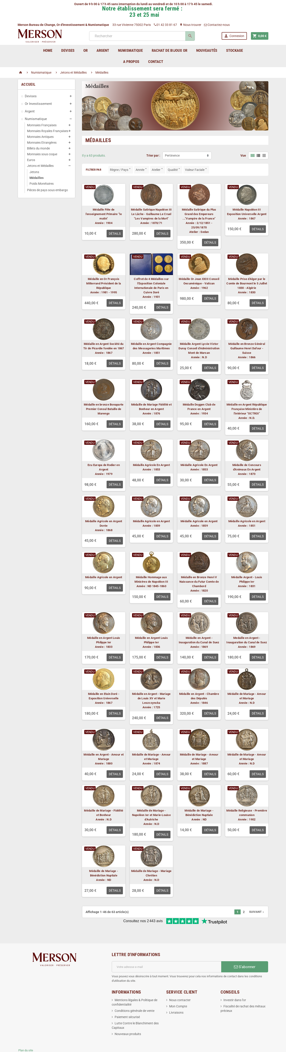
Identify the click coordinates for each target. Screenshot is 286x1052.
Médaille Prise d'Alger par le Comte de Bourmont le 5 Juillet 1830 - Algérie (246, 283)
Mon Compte (178, 991)
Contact (155, 61)
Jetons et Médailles (40, 166)
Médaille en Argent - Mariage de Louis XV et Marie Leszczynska (151, 698)
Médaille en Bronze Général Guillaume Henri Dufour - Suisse (246, 348)
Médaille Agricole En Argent (151, 465)
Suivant (257, 911)
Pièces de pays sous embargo (47, 190)
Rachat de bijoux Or (169, 50)
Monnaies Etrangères (42, 142)
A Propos (131, 61)
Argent (30, 111)
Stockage (234, 50)
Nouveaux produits (128, 1019)
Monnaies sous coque (42, 154)
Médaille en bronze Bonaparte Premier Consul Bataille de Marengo (103, 409)
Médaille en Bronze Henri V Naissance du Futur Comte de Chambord (199, 582)
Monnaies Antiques (40, 137)
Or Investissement (38, 104)
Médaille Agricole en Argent (151, 521)
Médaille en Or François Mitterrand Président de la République (103, 283)
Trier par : (153, 155)
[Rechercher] (141, 36)
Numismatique (36, 119)
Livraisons (176, 998)
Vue (243, 155)
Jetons (34, 172)
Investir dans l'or (234, 985)
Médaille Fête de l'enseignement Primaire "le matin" (104, 214)
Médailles (36, 178)
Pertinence (172, 155)
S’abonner (244, 952)
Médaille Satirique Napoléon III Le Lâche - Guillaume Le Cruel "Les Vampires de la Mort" (151, 214)
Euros (31, 160)
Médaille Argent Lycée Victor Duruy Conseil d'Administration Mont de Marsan (199, 348)
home (47, 50)
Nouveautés (206, 50)
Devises (31, 96)
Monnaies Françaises (42, 125)
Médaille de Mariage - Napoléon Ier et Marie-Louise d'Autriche (151, 815)
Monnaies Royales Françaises (47, 131)
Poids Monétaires (41, 183)
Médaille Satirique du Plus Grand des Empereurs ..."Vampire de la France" (199, 214)
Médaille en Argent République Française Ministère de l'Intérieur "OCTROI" (247, 409)
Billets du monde (38, 148)
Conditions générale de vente (134, 996)
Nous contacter (180, 985)
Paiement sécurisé (127, 1002)
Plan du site (25, 1035)
